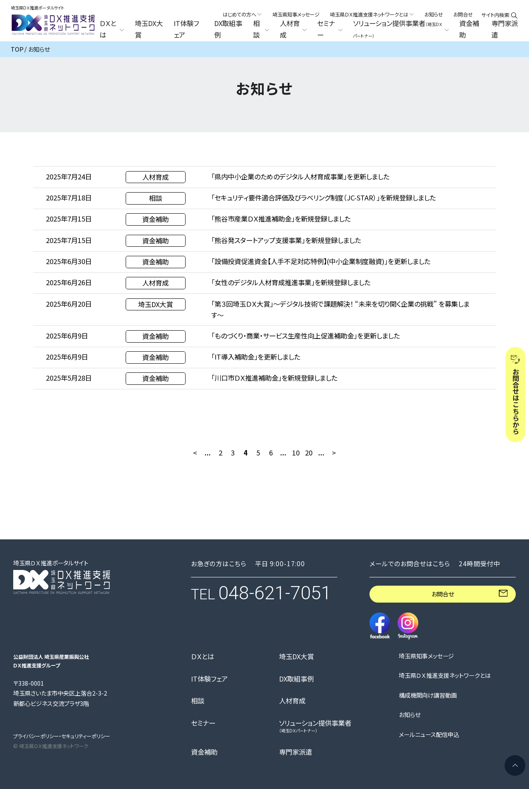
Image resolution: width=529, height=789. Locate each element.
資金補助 (469, 29)
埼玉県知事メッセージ (295, 14)
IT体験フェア (186, 29)
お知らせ (433, 14)
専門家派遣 (504, 29)
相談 (197, 700)
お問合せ (463, 14)
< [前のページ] (195, 453)
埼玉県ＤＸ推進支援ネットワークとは (445, 675)
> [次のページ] (334, 453)
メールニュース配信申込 (429, 734)
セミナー (203, 723)
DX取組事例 (228, 29)
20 (308, 453)
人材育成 (292, 700)
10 (296, 453)
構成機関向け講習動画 (428, 695)
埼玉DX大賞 (149, 29)
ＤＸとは (202, 656)
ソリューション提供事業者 (315, 726)
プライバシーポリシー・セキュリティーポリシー (61, 736)
